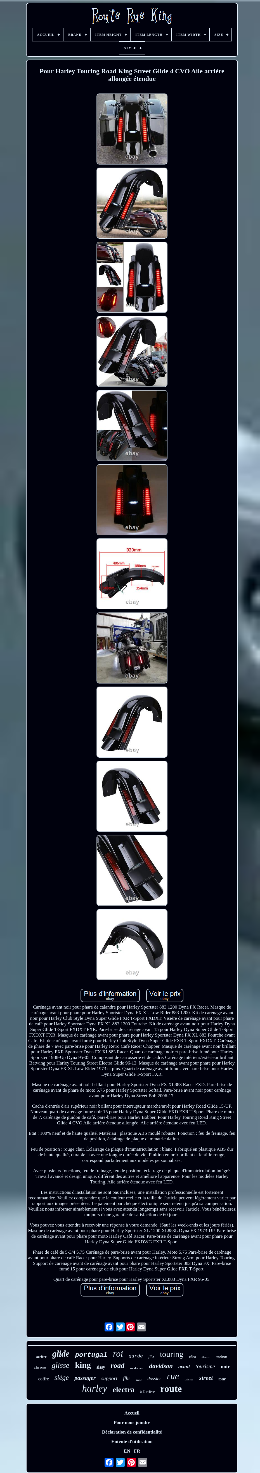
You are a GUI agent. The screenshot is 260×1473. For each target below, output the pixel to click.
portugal (91, 1355)
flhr (126, 1378)
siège (62, 1377)
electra (123, 1389)
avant (184, 1366)
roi (118, 1354)
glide (61, 1354)
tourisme (205, 1366)
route (171, 1388)
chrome (40, 1368)
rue (173, 1376)
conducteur (136, 1368)
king (83, 1364)
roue (139, 1380)
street (206, 1377)
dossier (154, 1378)
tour (222, 1379)
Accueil (132, 1413)
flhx (151, 1356)
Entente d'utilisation (132, 1441)
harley (94, 1388)
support (109, 1378)
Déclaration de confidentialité (132, 1432)
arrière (41, 1356)
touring (171, 1354)
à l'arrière (147, 1392)
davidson (161, 1365)
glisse (60, 1365)
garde (136, 1356)
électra (206, 1357)
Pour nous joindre (132, 1422)
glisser (189, 1379)
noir (225, 1366)
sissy (100, 1367)
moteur (222, 1356)
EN (127, 1451)
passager (85, 1378)
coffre (43, 1378)
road (117, 1365)
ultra (192, 1356)
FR (137, 1451)
